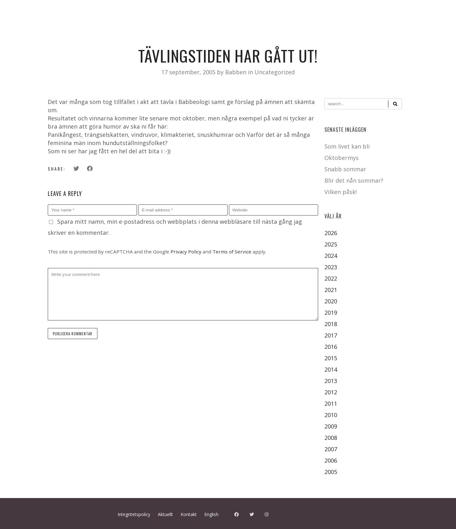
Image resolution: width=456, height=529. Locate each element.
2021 (330, 290)
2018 (330, 324)
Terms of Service (232, 251)
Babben (236, 72)
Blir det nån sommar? (353, 180)
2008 (330, 437)
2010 (330, 415)
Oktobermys (341, 157)
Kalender (53, 40)
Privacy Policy (185, 251)
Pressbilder (92, 40)
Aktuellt (129, 40)
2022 (330, 278)
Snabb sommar (345, 169)
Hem (26, 40)
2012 (330, 392)
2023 (330, 267)
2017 (330, 335)
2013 (330, 381)
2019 (330, 312)
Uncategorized (275, 72)
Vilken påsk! (340, 192)
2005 (330, 472)
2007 (330, 449)
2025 (330, 244)
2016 (330, 346)
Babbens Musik (204, 40)
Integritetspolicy (134, 514)
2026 (330, 233)
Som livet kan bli (347, 146)
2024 (330, 255)
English (211, 514)
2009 (330, 426)
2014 (330, 369)
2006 (330, 460)
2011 (330, 403)
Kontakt (161, 40)
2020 (330, 301)
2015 (330, 358)
